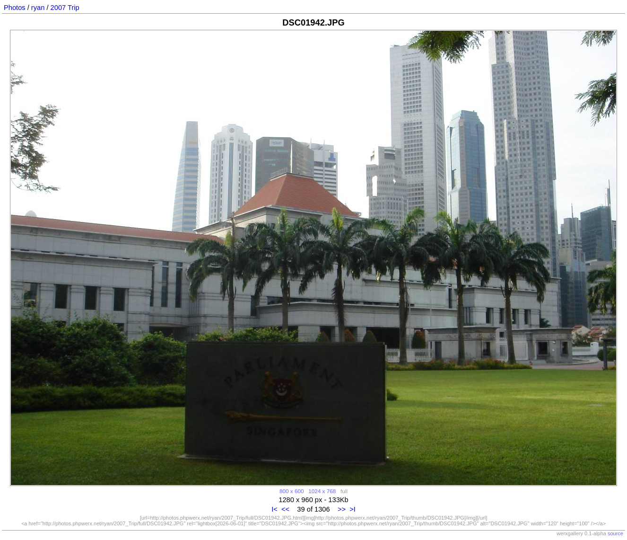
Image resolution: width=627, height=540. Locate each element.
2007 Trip (65, 7)
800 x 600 (291, 491)
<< (285, 509)
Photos (15, 7)
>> (342, 509)
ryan (38, 7)
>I (352, 509)
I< (274, 509)
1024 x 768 (322, 491)
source (615, 533)
